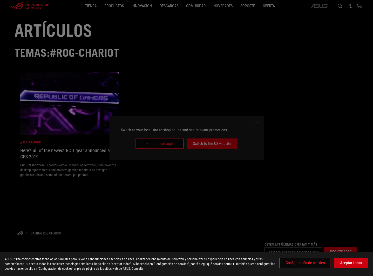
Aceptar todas (351, 263)
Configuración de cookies (305, 263)
